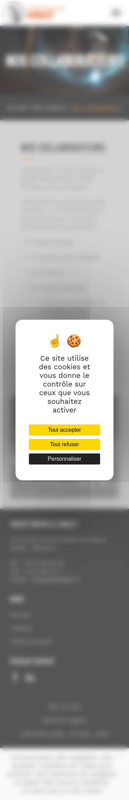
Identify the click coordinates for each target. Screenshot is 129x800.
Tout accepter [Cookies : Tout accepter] (64, 430)
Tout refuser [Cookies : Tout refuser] (64, 444)
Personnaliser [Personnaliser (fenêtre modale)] (65, 459)
